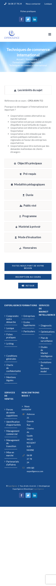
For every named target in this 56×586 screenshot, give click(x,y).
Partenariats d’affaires (11, 463)
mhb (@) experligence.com (30, 469)
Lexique (10, 328)
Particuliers (28, 331)
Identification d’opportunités (11, 423)
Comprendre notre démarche (11, 319)
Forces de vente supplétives (11, 412)
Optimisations (45, 331)
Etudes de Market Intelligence (45, 351)
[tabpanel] (28, 127)
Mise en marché (10, 454)
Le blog (10, 343)
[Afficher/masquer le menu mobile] (50, 34)
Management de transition (11, 443)
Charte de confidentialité (11, 368)
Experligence (38, 489)
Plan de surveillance (45, 339)
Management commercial (11, 432)
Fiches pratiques (11, 336)
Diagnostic (45, 325)
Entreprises (28, 316)
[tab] (28, 90)
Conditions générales (11, 357)
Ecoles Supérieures (28, 323)
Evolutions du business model (45, 367)
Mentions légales (11, 379)
